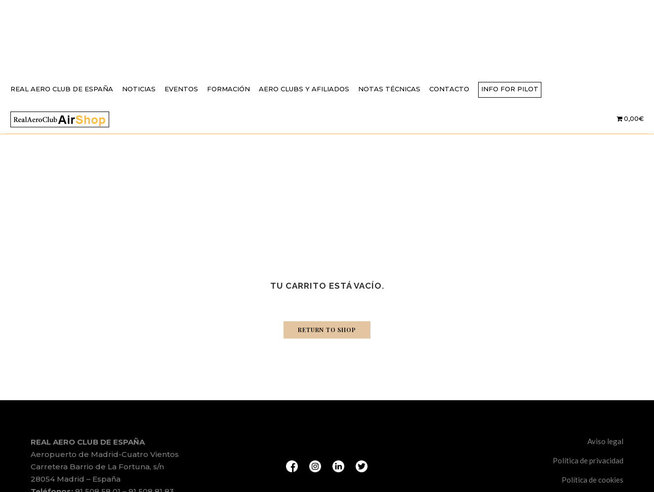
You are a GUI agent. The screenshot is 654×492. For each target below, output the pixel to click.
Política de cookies (592, 479)
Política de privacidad (588, 460)
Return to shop (327, 330)
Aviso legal (605, 441)
